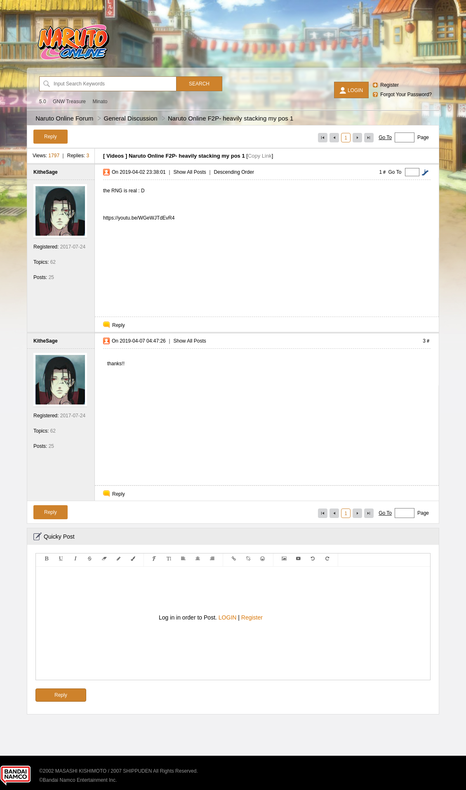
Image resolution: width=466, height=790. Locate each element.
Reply (118, 325)
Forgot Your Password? (406, 94)
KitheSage (45, 172)
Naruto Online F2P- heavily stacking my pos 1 (230, 118)
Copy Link (260, 156)
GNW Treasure (69, 101)
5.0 (42, 101)
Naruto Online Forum (64, 118)
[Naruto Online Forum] (73, 60)
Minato (99, 101)
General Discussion (131, 118)
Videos (115, 156)
